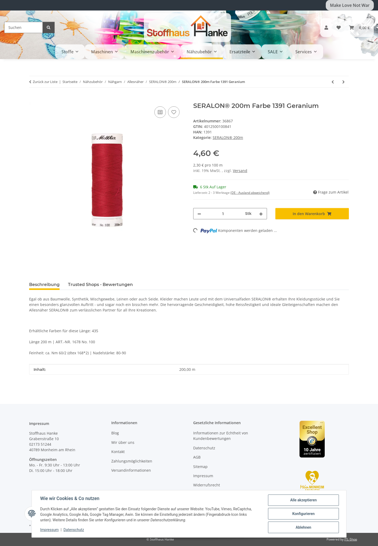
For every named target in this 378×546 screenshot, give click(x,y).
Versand (240, 170)
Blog (115, 432)
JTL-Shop (350, 539)
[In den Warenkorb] (33, 99)
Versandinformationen (131, 470)
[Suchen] (23, 27)
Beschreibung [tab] (44, 284)
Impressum (49, 530)
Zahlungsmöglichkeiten (131, 461)
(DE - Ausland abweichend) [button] (250, 192)
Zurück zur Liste (45, 81)
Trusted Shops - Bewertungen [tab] (100, 284)
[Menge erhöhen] (261, 213)
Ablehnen (303, 527)
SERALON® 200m (228, 137)
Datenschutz (74, 530)
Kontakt (118, 451)
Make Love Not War (350, 5)
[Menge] (223, 213)
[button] (326, 27)
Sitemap (200, 466)
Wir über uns (122, 442)
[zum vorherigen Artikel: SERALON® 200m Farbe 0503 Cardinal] (332, 81)
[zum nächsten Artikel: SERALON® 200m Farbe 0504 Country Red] (343, 81)
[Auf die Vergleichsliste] (160, 112)
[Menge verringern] (199, 213)
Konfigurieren (303, 514)
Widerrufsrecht (206, 484)
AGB (197, 457)
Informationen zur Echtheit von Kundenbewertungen (220, 435)
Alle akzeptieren (303, 500)
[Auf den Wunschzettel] (174, 112)
